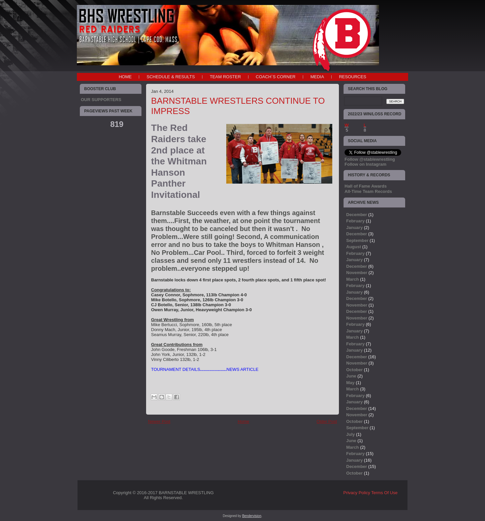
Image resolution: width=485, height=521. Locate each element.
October (354, 369)
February (355, 220)
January (354, 227)
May (350, 382)
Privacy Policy (356, 492)
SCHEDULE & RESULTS (170, 76)
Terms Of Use (384, 492)
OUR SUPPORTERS (101, 99)
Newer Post (159, 421)
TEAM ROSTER (225, 76)
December (356, 214)
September (357, 240)
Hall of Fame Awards (366, 186)
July (350, 434)
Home (125, 76)
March (352, 279)
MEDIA (317, 76)
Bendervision (251, 516)
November (356, 272)
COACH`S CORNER (276, 76)
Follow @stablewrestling (370, 159)
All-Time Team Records (368, 191)
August (353, 246)
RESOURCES (352, 76)
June (351, 376)
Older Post (327, 421)
